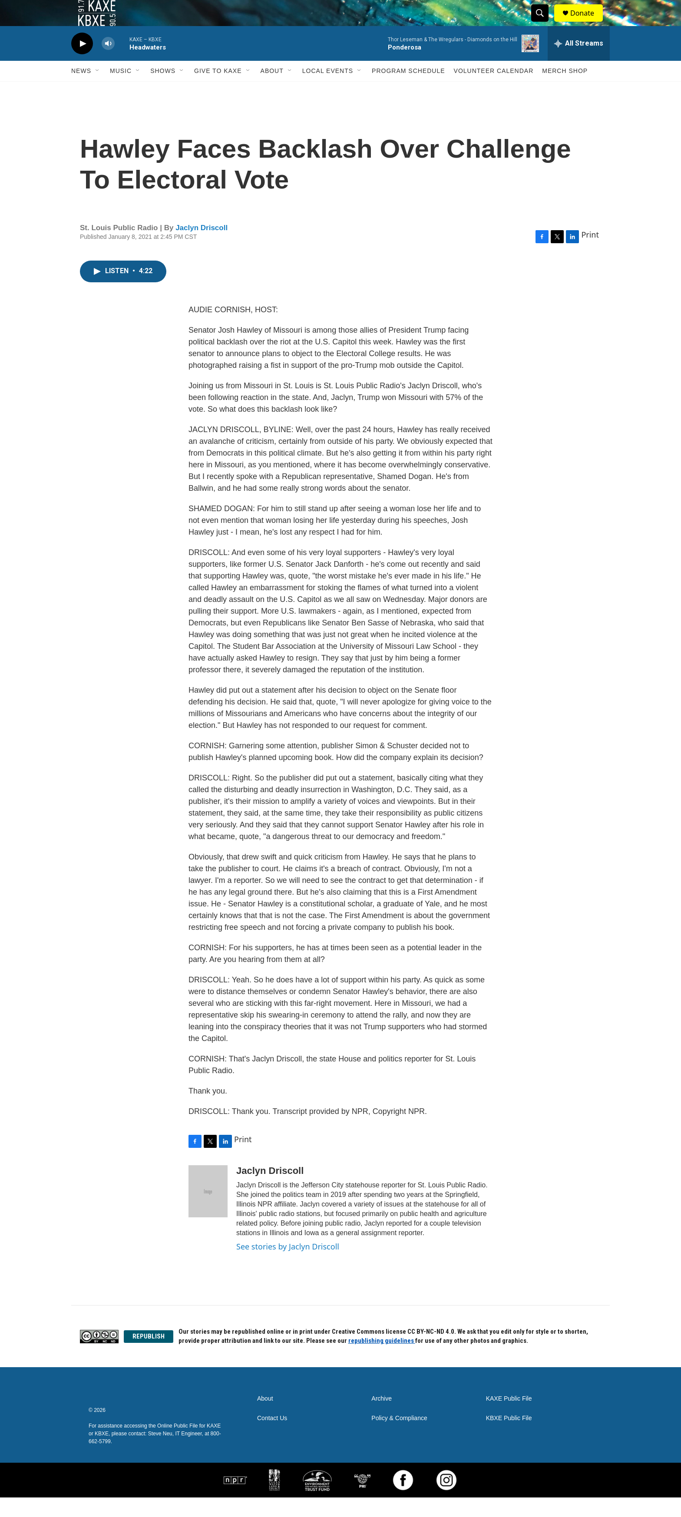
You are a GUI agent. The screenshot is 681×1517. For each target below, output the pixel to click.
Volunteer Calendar (494, 90)
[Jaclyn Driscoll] (208, 1211)
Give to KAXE (218, 90)
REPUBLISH (148, 1356)
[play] (82, 63)
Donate (587, 22)
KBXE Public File (509, 1437)
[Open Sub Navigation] (97, 90)
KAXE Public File (509, 1418)
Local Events (327, 90)
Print (590, 254)
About (272, 90)
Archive (381, 1418)
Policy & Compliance (399, 1437)
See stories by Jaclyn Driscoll (287, 1266)
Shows (162, 90)
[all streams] (579, 63)
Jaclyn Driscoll (201, 247)
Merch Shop (565, 90)
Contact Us (272, 1437)
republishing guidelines (381, 1360)
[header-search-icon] (543, 23)
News (81, 90)
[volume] (108, 63)
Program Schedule (408, 90)
